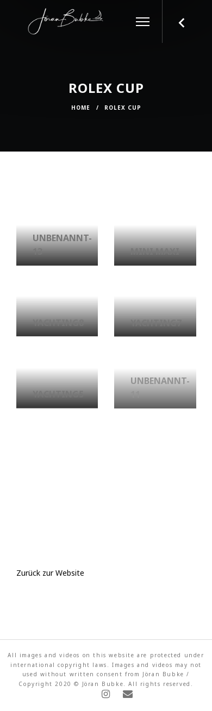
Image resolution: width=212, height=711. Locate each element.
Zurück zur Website (50, 574)
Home (80, 107)
